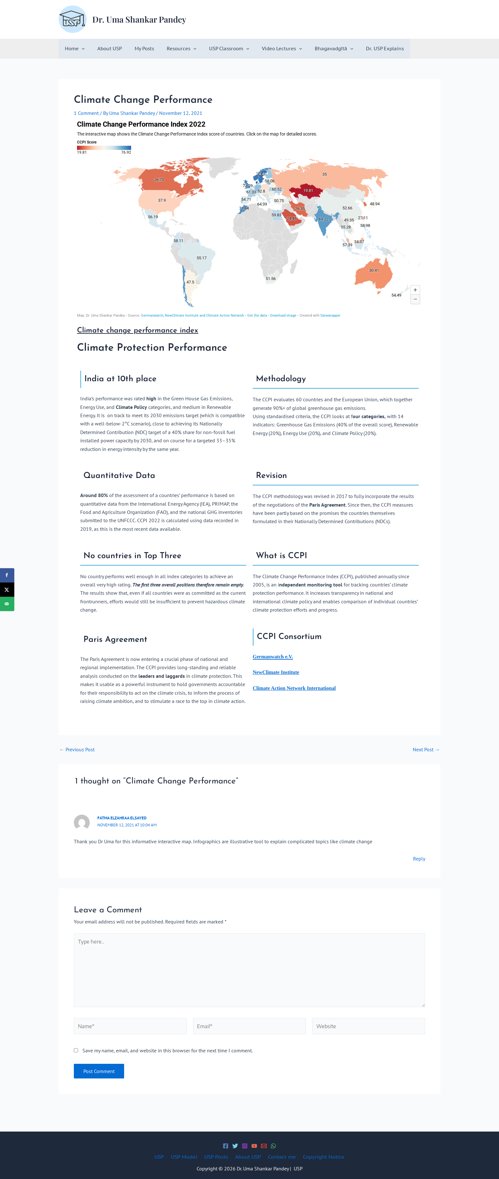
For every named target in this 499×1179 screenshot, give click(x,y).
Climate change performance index (139, 330)
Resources (170, 48)
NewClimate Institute (276, 672)
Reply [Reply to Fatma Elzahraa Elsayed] (419, 858)
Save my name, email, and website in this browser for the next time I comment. (167, 1052)
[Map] (249, 219)
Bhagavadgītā (313, 48)
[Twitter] (235, 1146)
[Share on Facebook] (7, 575)
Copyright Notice (319, 1157)
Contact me (279, 1157)
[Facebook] (225, 1146)
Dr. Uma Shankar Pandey (139, 19)
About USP (105, 49)
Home (73, 48)
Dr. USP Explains (361, 49)
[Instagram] (245, 1146)
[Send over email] (7, 604)
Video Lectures (264, 48)
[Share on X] (7, 589)
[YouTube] (254, 1146)
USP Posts (217, 1157)
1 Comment (86, 113)
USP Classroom (215, 48)
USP (164, 1157)
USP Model (187, 1157)
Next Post (426, 749)
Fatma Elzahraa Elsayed (121, 818)
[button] (80, 48)
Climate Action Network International (294, 688)
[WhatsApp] (273, 1146)
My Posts (136, 49)
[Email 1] (264, 1146)
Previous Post (77, 749)
